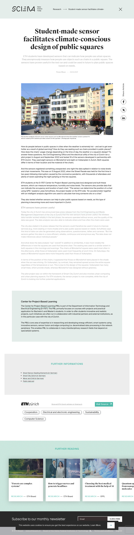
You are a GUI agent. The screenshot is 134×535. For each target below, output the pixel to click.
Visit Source (102, 404)
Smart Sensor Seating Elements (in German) (40, 369)
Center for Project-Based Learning (40, 306)
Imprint (119, 531)
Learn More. (95, 525)
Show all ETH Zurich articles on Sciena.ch (67, 404)
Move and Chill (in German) (33, 374)
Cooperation (30, 412)
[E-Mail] (93, 519)
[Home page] (30, 9)
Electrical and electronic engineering (61, 412)
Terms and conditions (103, 531)
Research (57, 9)
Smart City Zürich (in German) (34, 372)
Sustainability (92, 412)
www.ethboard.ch (33, 531)
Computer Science (34, 418)
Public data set (28, 377)
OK (111, 525)
